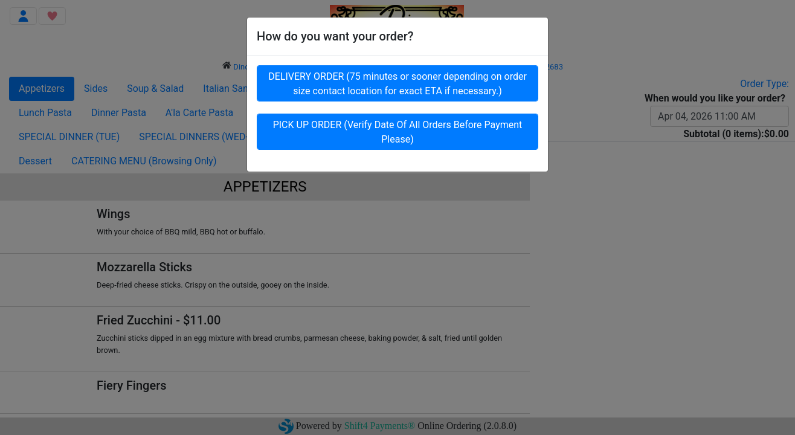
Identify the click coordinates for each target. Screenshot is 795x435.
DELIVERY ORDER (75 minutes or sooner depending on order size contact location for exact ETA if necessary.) (397, 86)
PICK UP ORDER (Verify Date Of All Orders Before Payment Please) (398, 134)
